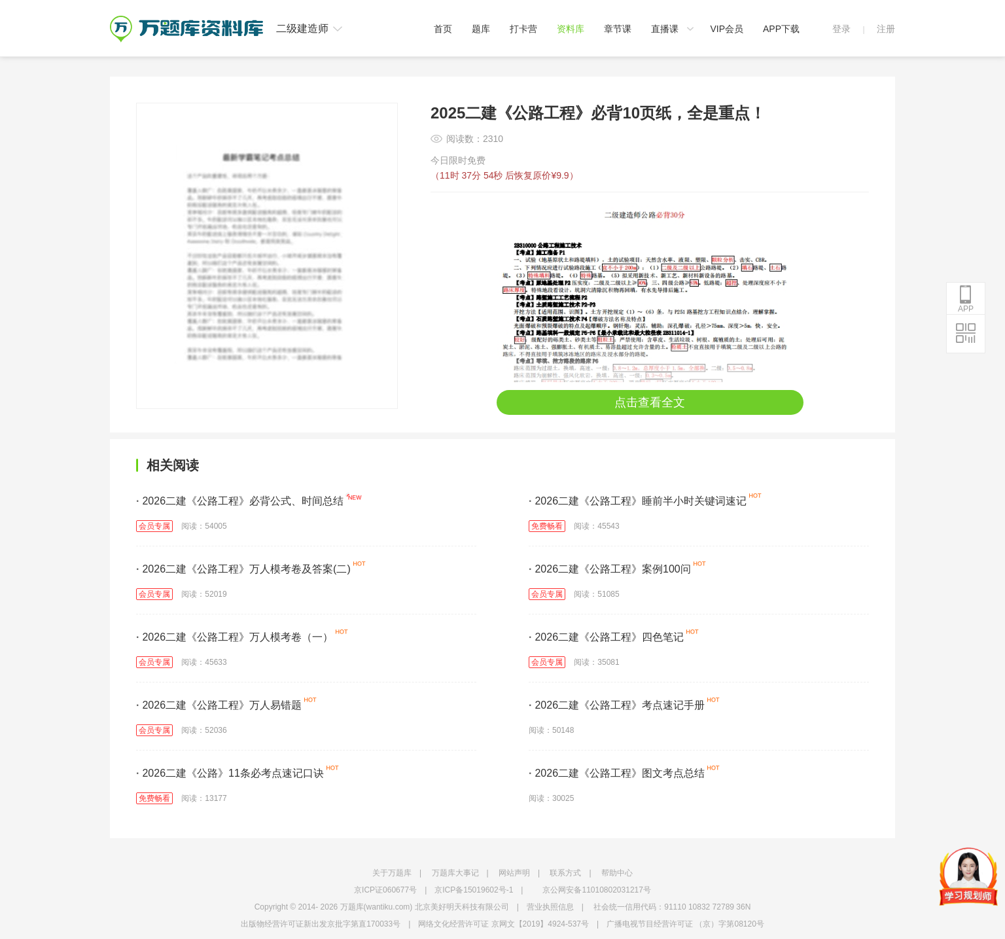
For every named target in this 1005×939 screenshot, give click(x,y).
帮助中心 (617, 872)
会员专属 (154, 526)
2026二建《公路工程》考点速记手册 (617, 705)
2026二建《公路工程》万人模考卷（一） (234, 637)
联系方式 (565, 872)
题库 (481, 29)
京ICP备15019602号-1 (473, 890)
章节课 (617, 29)
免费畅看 (547, 526)
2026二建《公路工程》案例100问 (610, 569)
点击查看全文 (649, 402)
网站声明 (514, 872)
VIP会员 (726, 29)
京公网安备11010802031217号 (596, 890)
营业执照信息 (550, 907)
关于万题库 (392, 872)
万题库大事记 (455, 872)
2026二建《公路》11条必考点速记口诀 (230, 773)
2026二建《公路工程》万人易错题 (219, 705)
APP (966, 299)
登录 (841, 29)
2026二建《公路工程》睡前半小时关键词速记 (638, 500)
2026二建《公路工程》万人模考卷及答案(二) (243, 569)
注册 (886, 29)
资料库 (570, 29)
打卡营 (523, 29)
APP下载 (781, 29)
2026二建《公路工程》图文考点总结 (617, 773)
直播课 (665, 29)
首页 (443, 29)
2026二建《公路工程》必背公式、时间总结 (240, 500)
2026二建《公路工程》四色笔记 (606, 637)
